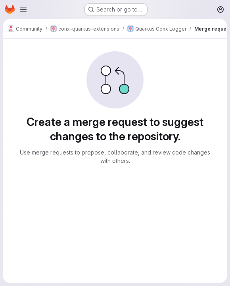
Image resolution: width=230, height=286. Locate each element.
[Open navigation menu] (23, 9)
